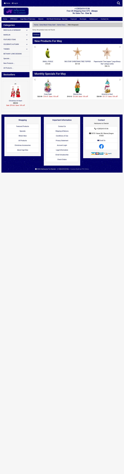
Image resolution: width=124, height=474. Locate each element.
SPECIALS (13, 19)
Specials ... (7, 58)
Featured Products (22, 126)
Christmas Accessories (23, 145)
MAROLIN (15, 35)
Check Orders (62, 159)
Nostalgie (83, 19)
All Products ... (8, 68)
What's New (23, 136)
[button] (118, 3)
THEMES (15, 49)
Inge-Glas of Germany (27, 19)
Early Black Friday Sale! (48, 25)
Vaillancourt (93, 19)
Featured (74, 19)
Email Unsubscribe (62, 155)
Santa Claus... (62, 25)
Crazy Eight (48, 94)
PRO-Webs (85, 169)
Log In (15, 3)
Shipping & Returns (62, 131)
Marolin (41, 19)
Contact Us (104, 19)
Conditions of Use (62, 136)
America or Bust (107, 94)
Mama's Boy (77, 94)
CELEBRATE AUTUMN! (15, 44)
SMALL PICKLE (48, 61)
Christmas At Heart (15, 93)
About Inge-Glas (22, 150)
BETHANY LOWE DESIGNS (12, 54)
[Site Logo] (21, 11)
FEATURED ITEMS (15, 39)
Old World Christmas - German (57, 19)
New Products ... (9, 63)
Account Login (62, 145)
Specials (22, 131)
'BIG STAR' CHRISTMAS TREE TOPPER (77, 61)
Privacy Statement (62, 140)
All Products (22, 140)
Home (7, 3)
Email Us (101, 140)
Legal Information (62, 150)
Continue (36, 34)
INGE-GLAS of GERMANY (15, 30)
